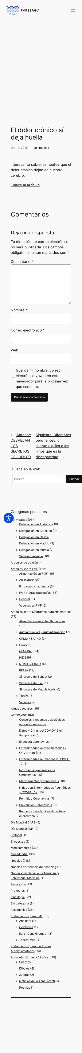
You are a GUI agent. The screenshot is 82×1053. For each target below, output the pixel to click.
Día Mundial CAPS (23, 822)
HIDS (22, 657)
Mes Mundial (19, 854)
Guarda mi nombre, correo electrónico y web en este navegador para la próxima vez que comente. (42, 378)
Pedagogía (18, 884)
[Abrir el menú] (72, 10)
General (24, 599)
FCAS (23, 645)
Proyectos (18, 890)
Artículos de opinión (24, 562)
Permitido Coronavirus (34, 798)
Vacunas (25, 702)
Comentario (22, 262)
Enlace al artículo (25, 185)
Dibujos (24, 968)
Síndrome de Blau (31, 683)
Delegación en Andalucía (36, 524)
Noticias (43, 147)
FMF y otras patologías (35, 592)
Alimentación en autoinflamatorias (42, 621)
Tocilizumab (27, 940)
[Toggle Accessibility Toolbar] (8, 518)
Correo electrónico (28, 330)
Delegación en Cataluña (35, 530)
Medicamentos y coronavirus (39, 781)
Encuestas (18, 841)
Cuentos (25, 962)
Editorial (16, 835)
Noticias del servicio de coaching (33, 867)
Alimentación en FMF (33, 573)
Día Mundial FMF (22, 828)
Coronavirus (19, 714)
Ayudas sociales (22, 708)
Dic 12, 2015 (19, 147)
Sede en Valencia (31, 556)
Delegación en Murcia (34, 550)
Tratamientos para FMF (27, 916)
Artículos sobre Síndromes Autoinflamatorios (41, 611)
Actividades (19, 519)
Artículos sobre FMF (24, 569)
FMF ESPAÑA (30, 10)
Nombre (19, 310)
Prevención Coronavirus (35, 805)
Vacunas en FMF (30, 605)
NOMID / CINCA (30, 664)
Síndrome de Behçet (33, 676)
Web (14, 350)
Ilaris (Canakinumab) (33, 933)
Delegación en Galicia (34, 537)
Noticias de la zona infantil (37, 981)
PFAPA (23, 670)
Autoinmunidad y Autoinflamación (42, 632)
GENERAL (25, 651)
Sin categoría (20, 903)
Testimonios (19, 909)
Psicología (18, 897)
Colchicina (26, 927)
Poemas (24, 987)
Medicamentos (21, 847)
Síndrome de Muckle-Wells (37, 689)
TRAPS (24, 695)
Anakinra (25, 921)
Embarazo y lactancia (34, 586)
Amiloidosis (26, 580)
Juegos (24, 974)
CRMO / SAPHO (30, 638)
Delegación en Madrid (34, 543)
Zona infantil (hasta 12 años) (30, 957)
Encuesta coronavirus (34, 741)
